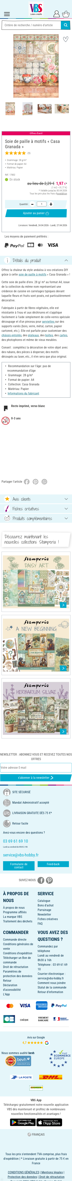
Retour (7, 980)
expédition (62, 193)
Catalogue (44, 901)
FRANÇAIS (36, 1134)
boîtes (49, 335)
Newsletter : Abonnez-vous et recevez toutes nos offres (36, 757)
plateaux (33, 335)
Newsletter (44, 914)
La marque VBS (12, 917)
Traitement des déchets (17, 921)
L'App (6, 994)
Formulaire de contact (18, 865)
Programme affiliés (14, 912)
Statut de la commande (52, 987)
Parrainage (44, 910)
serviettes (48, 321)
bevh (31, 1053)
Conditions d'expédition (17, 953)
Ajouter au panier (36, 213)
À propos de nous (14, 907)
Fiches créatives (48, 919)
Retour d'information (50, 992)
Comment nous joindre (52, 983)
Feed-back (53, 864)
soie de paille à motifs (32, 274)
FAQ (40, 923)
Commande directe (14, 939)
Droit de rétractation (15, 967)
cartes (63, 335)
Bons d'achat (46, 905)
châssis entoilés (12, 335)
